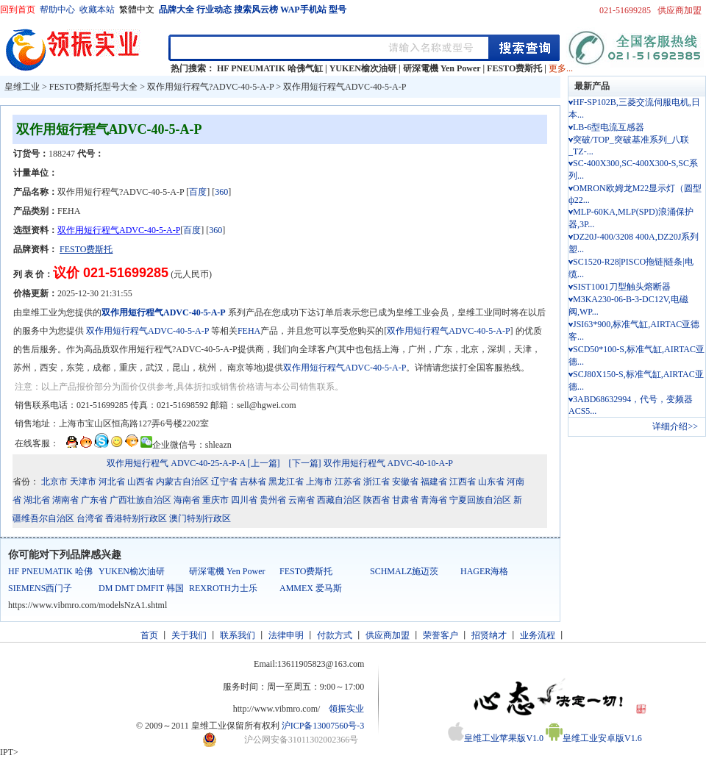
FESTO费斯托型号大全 (93, 87)
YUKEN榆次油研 (362, 68)
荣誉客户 (440, 635)
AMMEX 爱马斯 (310, 588)
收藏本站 (97, 9)
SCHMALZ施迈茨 (404, 571)
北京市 (54, 481)
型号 (337, 9)
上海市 (319, 481)
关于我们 (189, 635)
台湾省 (89, 518)
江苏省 (348, 481)
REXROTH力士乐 (223, 588)
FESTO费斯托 (514, 68)
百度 (198, 192)
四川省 (244, 500)
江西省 (462, 481)
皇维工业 (22, 87)
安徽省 (405, 481)
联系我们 (237, 635)
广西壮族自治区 (140, 500)
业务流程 (537, 635)
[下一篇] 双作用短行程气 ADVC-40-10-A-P (371, 463)
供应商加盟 (679, 10)
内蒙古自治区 (182, 481)
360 (221, 192)
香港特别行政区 (136, 518)
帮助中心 (57, 9)
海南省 (187, 500)
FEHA (249, 331)
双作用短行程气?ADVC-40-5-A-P (210, 87)
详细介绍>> (675, 426)
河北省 (112, 481)
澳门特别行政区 (200, 518)
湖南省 (65, 500)
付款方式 (334, 635)
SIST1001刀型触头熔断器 (622, 287)
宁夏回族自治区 (480, 500)
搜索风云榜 (256, 9)
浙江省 (376, 481)
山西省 (140, 481)
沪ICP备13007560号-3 (323, 726)
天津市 (83, 481)
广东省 (94, 500)
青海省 (434, 500)
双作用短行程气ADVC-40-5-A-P (344, 87)
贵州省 (273, 500)
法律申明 (286, 635)
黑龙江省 (286, 481)
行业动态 (214, 9)
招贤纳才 (489, 635)
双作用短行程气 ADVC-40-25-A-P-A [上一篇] (193, 463)
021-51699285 (625, 10)
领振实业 (346, 709)
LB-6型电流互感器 (608, 127)
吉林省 (253, 481)
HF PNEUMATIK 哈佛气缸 (270, 68)
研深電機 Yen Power (442, 68)
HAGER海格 (484, 571)
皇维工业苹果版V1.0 (495, 738)
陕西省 (376, 500)
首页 (149, 635)
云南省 (301, 500)
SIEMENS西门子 (40, 588)
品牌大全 (176, 9)
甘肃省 (405, 500)
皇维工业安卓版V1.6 (594, 738)
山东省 (491, 481)
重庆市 (215, 500)
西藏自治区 (339, 500)
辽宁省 (224, 481)
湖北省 (37, 500)
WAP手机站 (303, 9)
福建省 (434, 481)
